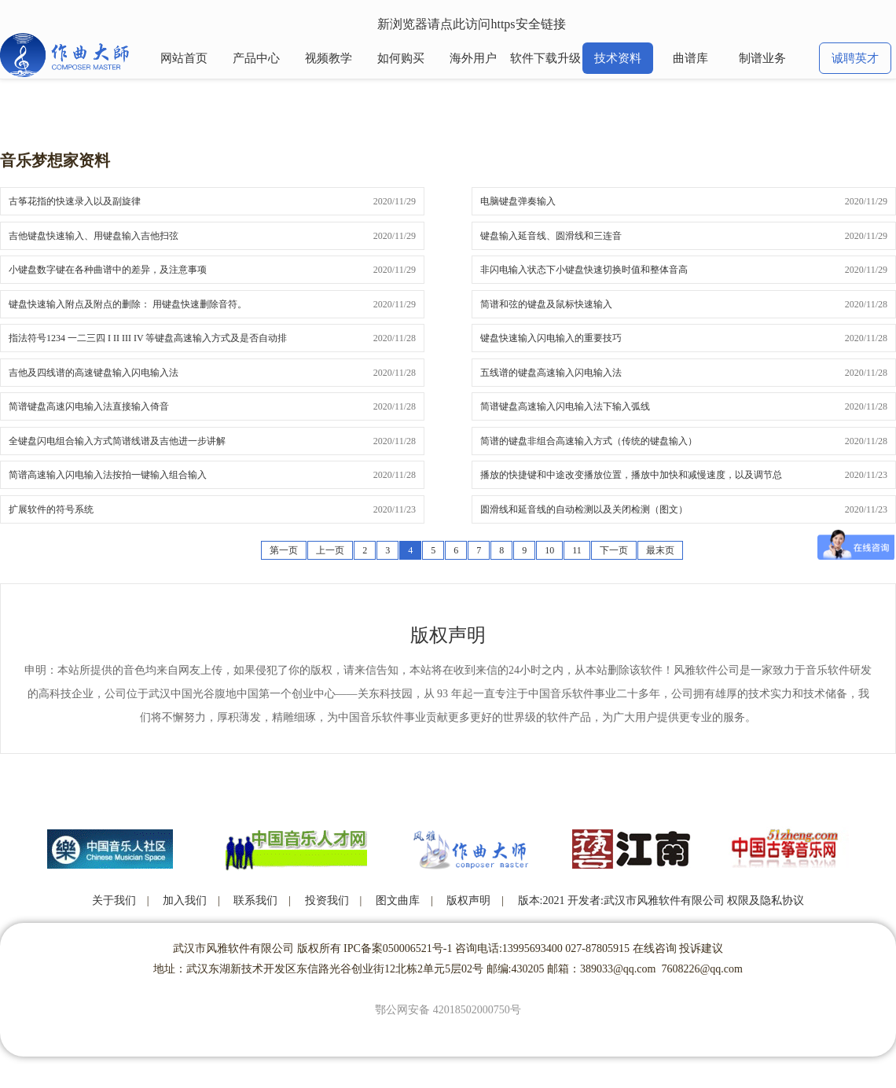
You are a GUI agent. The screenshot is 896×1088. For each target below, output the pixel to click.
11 (577, 550)
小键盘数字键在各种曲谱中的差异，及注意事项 (108, 269)
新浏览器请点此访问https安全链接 (471, 24)
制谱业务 (762, 58)
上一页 (330, 550)
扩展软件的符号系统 (51, 509)
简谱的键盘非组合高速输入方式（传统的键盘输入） (588, 441)
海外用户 (473, 58)
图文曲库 (398, 900)
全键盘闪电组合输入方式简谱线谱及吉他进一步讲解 (117, 441)
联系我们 (255, 900)
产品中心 (256, 58)
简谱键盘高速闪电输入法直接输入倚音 (89, 406)
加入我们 (185, 900)
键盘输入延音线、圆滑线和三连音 (551, 235)
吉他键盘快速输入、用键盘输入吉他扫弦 (93, 235)
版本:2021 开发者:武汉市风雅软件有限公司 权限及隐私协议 (661, 900)
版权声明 (468, 900)
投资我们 (327, 900)
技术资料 (617, 58)
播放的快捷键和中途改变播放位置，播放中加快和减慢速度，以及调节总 (631, 474)
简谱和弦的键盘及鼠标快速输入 (546, 304)
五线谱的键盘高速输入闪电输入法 (551, 372)
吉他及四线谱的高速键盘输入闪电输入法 (93, 372)
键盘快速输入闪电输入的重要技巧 (551, 338)
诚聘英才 (855, 58)
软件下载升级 (545, 58)
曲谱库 (690, 58)
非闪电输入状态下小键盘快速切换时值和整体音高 (584, 269)
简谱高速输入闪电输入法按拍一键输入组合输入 (108, 474)
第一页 (284, 550)
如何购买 (400, 58)
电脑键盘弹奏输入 (518, 201)
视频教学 (328, 58)
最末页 (660, 550)
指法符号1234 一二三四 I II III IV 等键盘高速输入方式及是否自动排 (148, 338)
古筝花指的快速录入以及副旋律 (75, 201)
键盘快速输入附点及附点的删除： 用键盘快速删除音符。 (128, 304)
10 (549, 550)
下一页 (614, 550)
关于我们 (114, 900)
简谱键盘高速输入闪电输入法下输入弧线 (565, 406)
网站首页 (183, 58)
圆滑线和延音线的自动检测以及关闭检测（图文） (584, 509)
